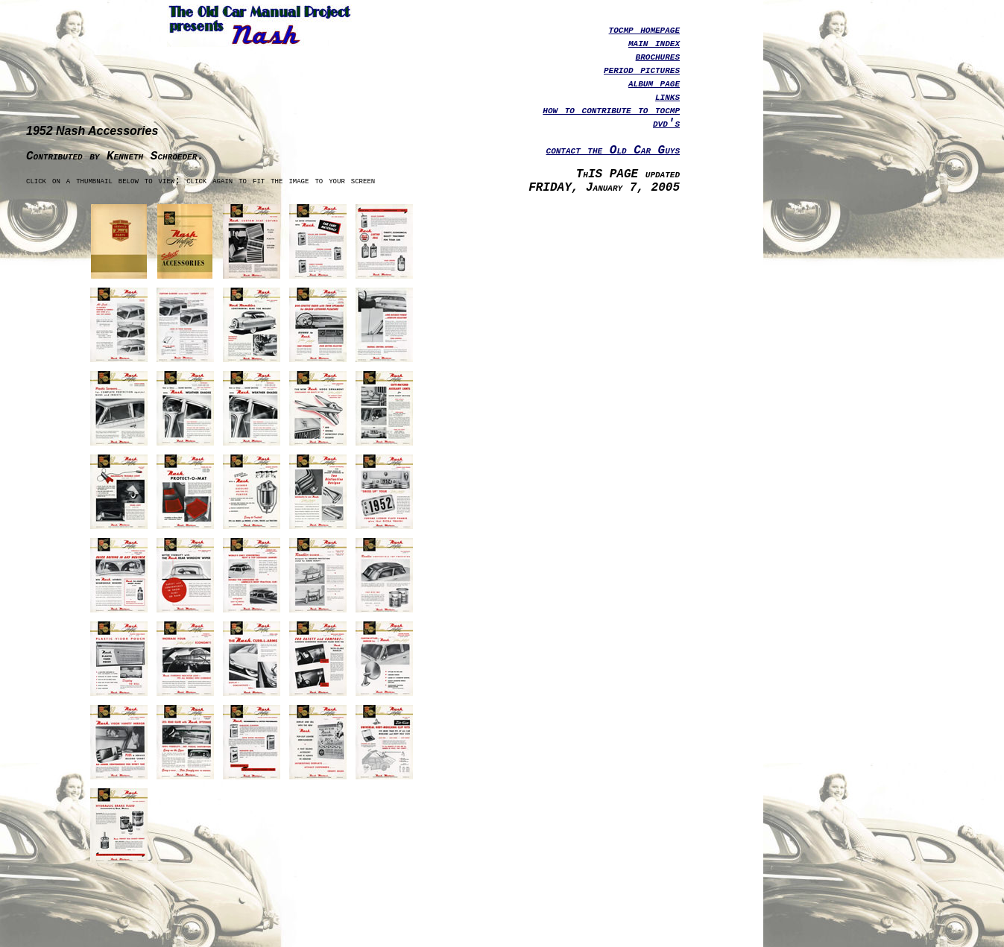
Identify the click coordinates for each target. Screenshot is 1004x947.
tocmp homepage (644, 30)
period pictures (642, 70)
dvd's (666, 123)
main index (654, 43)
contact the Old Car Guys (613, 150)
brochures (658, 56)
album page (654, 83)
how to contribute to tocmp (611, 110)
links (667, 97)
